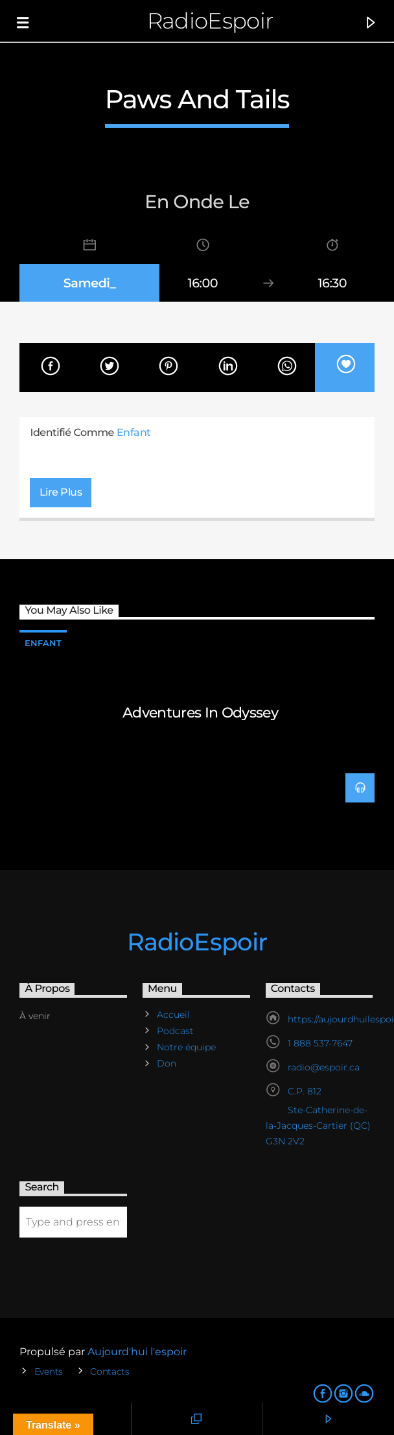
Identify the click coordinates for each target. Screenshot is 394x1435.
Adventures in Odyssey (200, 712)
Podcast (175, 1031)
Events (48, 1371)
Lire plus (61, 492)
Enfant (134, 432)
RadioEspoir (210, 20)
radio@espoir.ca (324, 1067)
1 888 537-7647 (320, 1043)
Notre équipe (186, 1047)
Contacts (110, 1371)
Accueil (173, 1014)
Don (166, 1063)
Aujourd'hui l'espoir (137, 1351)
